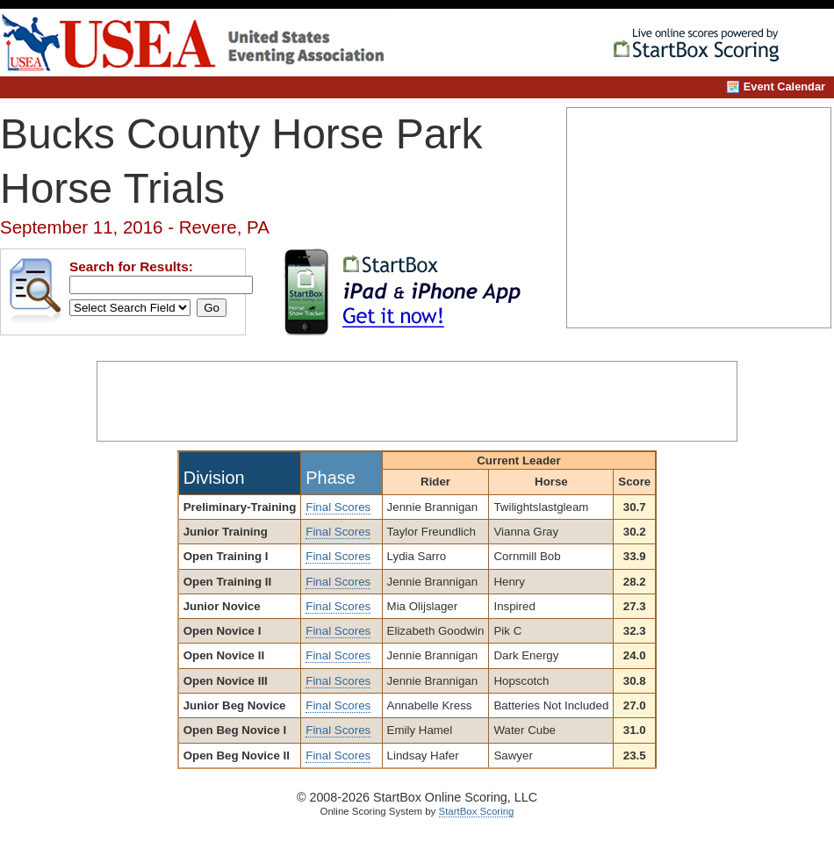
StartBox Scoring (476, 811)
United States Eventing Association (213, 42)
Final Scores (338, 507)
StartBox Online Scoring (703, 47)
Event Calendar (784, 86)
